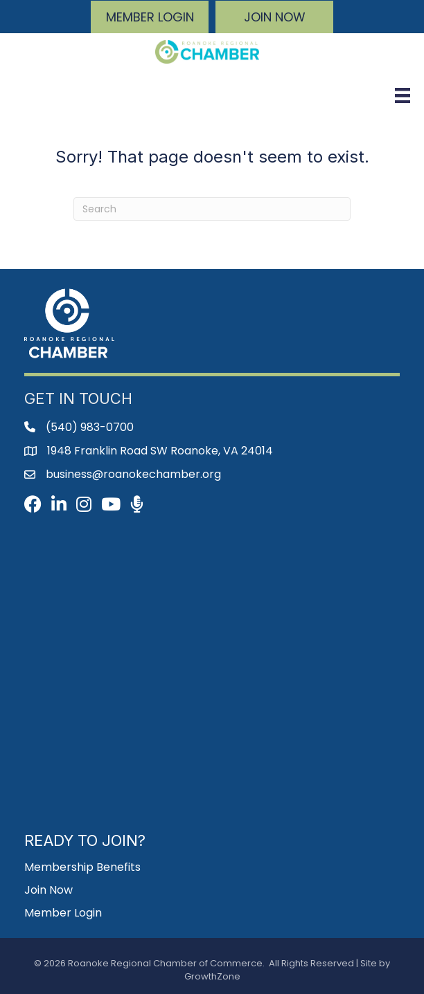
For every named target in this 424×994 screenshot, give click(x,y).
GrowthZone (212, 976)
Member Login (63, 913)
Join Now (48, 890)
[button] (150, 17)
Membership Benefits (82, 867)
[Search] (212, 209)
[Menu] (402, 95)
